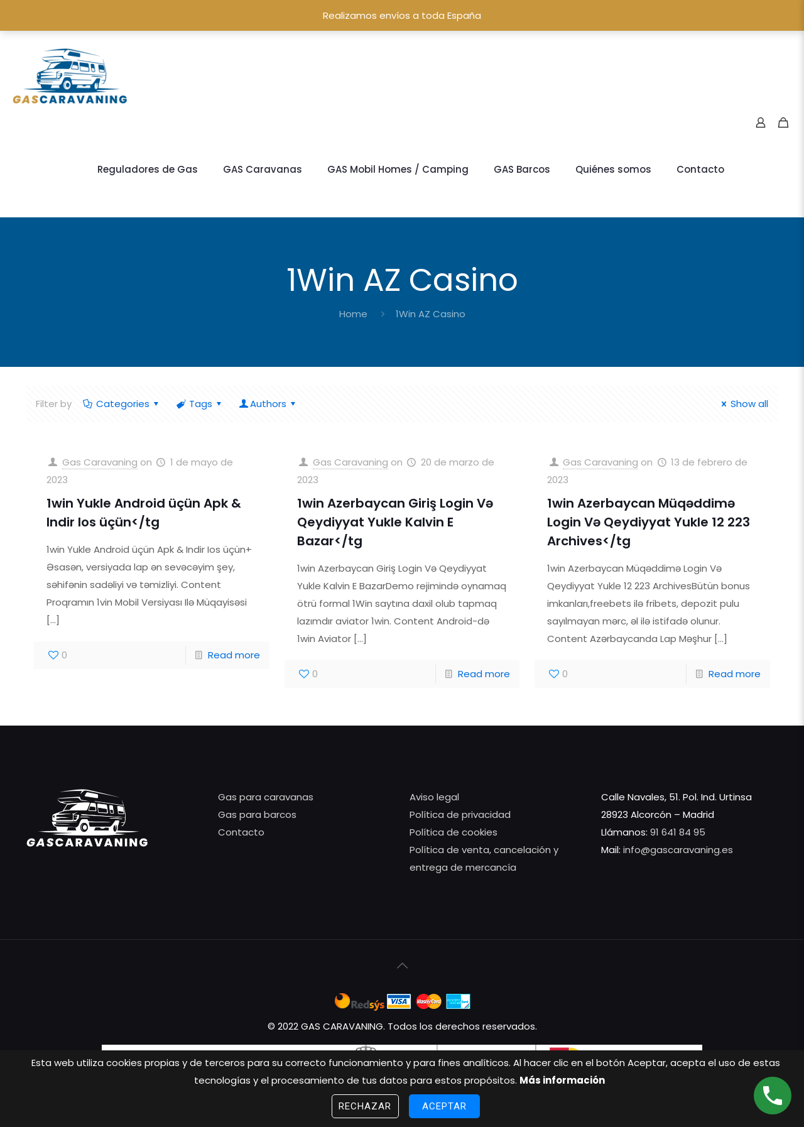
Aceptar (444, 1106)
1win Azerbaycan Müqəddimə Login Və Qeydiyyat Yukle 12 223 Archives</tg (648, 522)
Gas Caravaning (100, 462)
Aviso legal (434, 796)
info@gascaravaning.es (677, 849)
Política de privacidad (460, 814)
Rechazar (365, 1106)
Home (353, 313)
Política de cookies (453, 832)
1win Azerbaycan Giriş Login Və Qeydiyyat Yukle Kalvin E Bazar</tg (395, 522)
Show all (742, 403)
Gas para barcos (257, 814)
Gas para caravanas (265, 796)
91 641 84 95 (677, 832)
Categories (122, 403)
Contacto (241, 832)
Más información (562, 1080)
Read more (234, 655)
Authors (268, 403)
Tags (199, 403)
